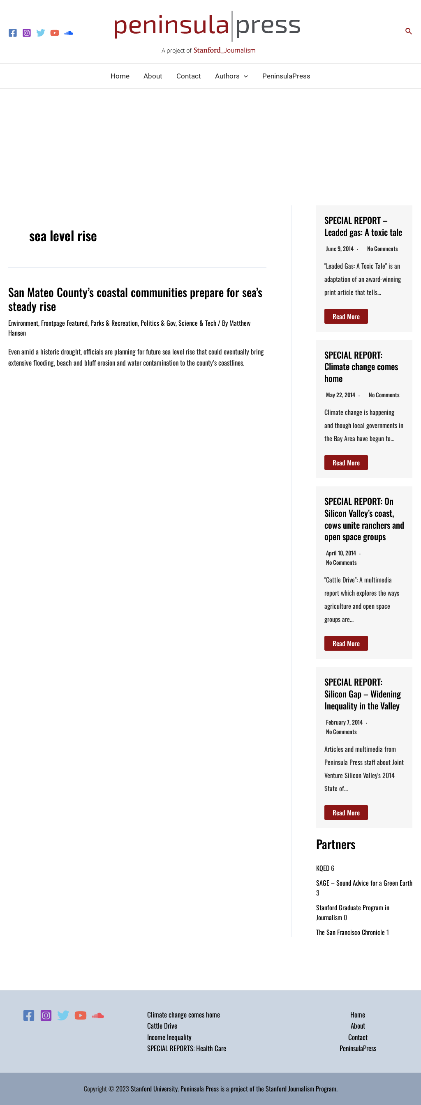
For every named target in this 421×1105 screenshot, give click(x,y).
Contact (358, 1037)
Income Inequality (169, 1037)
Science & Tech (197, 321)
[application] (244, 76)
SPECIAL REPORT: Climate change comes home (357, 377)
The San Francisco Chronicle (350, 968)
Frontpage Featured (64, 321)
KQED (322, 904)
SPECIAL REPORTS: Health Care (186, 1048)
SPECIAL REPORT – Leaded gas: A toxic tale (361, 231)
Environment (23, 321)
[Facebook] (12, 32)
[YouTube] (54, 32)
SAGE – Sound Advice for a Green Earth (364, 918)
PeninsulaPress (358, 1048)
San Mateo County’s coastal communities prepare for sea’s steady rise (126, 298)
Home (357, 1014)
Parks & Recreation (114, 321)
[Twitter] (40, 32)
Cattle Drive (162, 1025)
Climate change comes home (183, 1014)
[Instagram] (26, 32)
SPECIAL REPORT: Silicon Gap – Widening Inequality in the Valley (361, 723)
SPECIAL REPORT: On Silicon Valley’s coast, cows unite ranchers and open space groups (363, 536)
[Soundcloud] (68, 32)
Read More (346, 328)
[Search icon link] (409, 31)
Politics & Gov (158, 321)
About (358, 1025)
